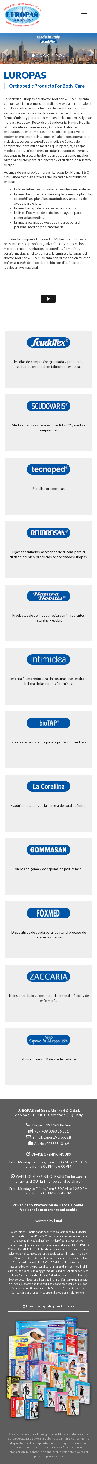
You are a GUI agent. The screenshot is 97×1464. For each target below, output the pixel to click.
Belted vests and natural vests (67, 1275)
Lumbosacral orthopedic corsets (46, 1253)
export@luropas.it (57, 1137)
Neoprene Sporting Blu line (42, 1279)
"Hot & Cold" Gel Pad (49, 1262)
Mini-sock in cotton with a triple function (36, 1288)
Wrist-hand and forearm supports (33, 1292)
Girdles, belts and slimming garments (31, 1271)
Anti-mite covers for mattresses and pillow (61, 1258)
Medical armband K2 (63, 1231)
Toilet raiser (17, 1231)
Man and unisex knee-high (69, 1266)
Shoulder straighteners (69, 1292)
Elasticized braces (23, 1262)
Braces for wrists (73, 1288)
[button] (4, 48)
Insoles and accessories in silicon (67, 1283)
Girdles (60, 1271)
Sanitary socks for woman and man (47, 1245)
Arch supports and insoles (30, 1283)
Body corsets (16, 1279)
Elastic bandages (37, 1231)
